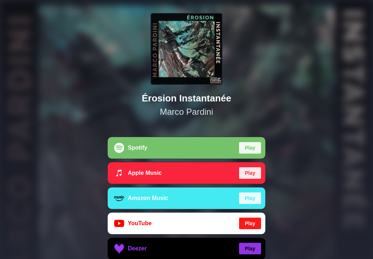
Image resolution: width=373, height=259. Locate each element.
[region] (186, 129)
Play (250, 148)
